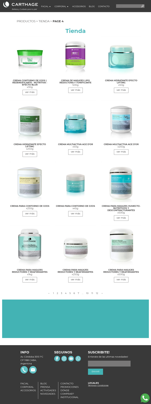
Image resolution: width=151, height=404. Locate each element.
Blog (92, 7)
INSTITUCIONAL (69, 397)
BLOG (43, 383)
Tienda (44, 21)
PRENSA (45, 387)
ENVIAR (95, 372)
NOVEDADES (47, 394)
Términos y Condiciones (98, 385)
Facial (44, 7)
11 (92, 293)
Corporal (60, 7)
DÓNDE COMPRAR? (67, 392)
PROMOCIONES (69, 387)
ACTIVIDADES (48, 390)
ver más (29, 92)
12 (97, 293)
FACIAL (24, 383)
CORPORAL (27, 387)
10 (87, 293)
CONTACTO (66, 383)
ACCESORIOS (28, 390)
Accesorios (79, 7)
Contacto (104, 7)
